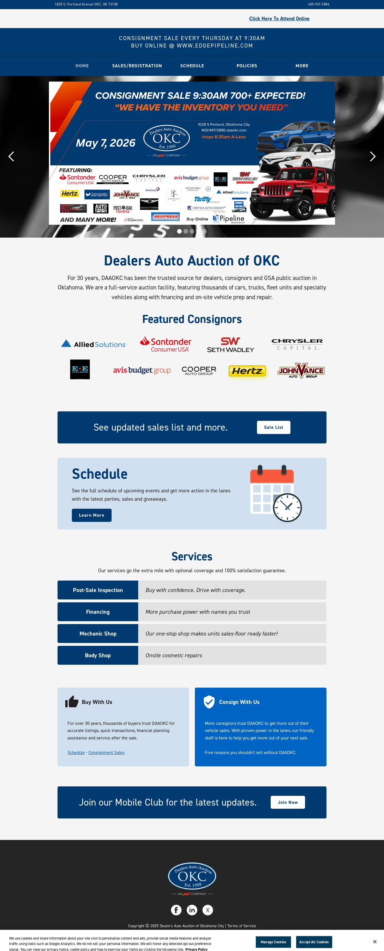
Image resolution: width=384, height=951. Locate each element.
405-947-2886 (318, 4)
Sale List (273, 427)
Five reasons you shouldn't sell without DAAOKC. (250, 752)
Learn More (91, 515)
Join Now (288, 802)
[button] (137, 66)
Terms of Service (241, 926)
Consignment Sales (106, 752)
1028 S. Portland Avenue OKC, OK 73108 (86, 4)
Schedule (76, 752)
